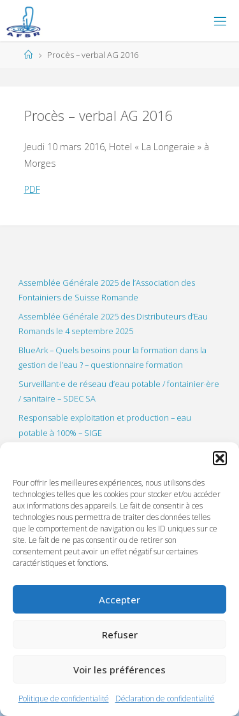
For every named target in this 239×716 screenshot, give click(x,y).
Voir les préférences (119, 669)
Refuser (120, 634)
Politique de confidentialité (63, 698)
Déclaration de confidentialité (165, 698)
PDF (32, 189)
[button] (220, 458)
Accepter (119, 599)
